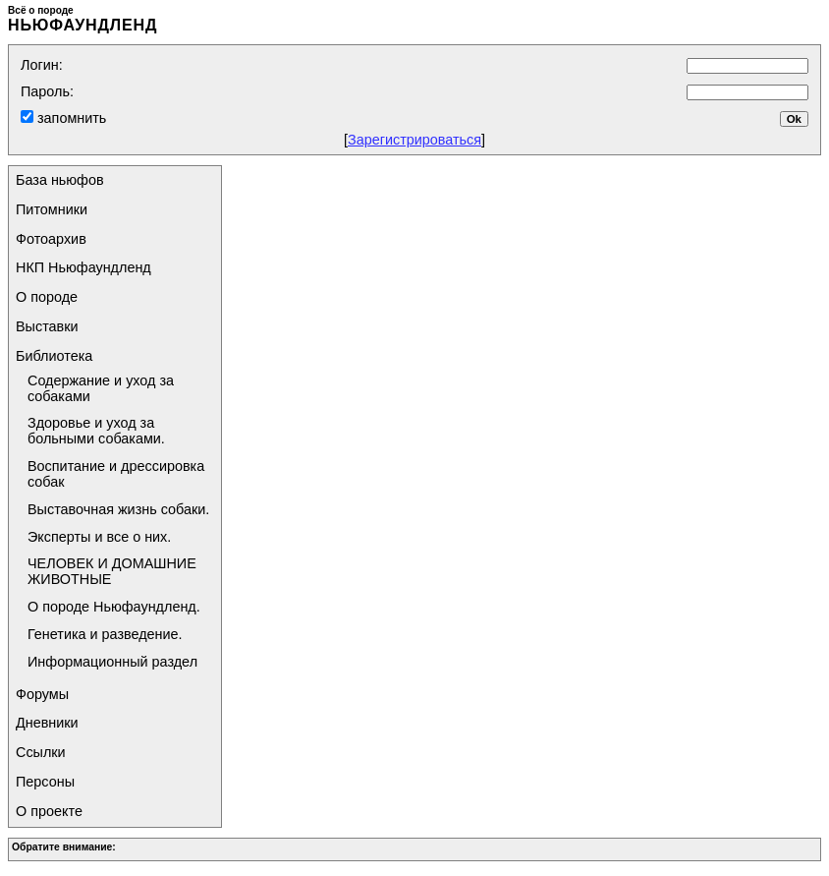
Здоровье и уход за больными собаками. (96, 430)
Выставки (47, 326)
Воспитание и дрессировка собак (116, 474)
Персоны (45, 781)
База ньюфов (60, 180)
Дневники (47, 722)
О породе (47, 297)
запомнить (69, 118)
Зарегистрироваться (414, 139)
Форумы (42, 694)
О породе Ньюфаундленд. (114, 606)
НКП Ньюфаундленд (83, 267)
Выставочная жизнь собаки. (118, 509)
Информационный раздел (112, 662)
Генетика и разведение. (105, 634)
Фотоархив (51, 239)
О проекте (49, 811)
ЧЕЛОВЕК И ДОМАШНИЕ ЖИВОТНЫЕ (112, 571)
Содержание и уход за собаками (101, 388)
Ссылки (41, 752)
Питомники (51, 209)
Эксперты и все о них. (99, 537)
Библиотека (54, 356)
